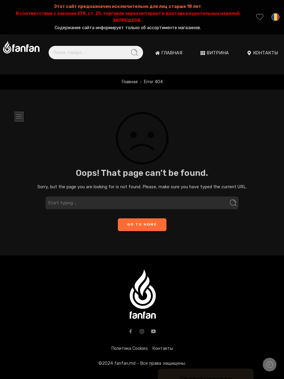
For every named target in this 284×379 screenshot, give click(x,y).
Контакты (162, 348)
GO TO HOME (142, 224)
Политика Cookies (129, 348)
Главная (129, 81)
